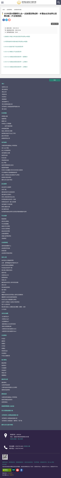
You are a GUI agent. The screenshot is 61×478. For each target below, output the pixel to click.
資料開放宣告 (12, 462)
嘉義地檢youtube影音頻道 (9, 324)
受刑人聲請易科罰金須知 (8, 197)
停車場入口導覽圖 (6, 123)
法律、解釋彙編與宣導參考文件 (10, 262)
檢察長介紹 (5, 87)
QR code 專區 (5, 148)
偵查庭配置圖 (5, 128)
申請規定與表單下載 (7, 267)
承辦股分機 (5, 116)
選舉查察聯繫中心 (6, 245)
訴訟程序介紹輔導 (6, 187)
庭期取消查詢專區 (6, 177)
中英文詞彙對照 (6, 355)
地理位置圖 (13, 439)
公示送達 (4, 309)
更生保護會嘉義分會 (7, 104)
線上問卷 (4, 162)
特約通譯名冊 (5, 209)
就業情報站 (5, 402)
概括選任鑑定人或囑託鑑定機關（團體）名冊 (13, 307)
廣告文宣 (4, 284)
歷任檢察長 (5, 89)
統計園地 (4, 359)
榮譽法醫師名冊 (6, 206)
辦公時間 (20, 439)
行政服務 (4, 368)
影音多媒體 (5, 313)
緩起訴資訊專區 (6, 231)
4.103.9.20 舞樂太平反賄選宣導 (12, 51)
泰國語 (3, 343)
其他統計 (4, 370)
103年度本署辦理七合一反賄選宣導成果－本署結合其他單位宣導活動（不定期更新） (30, 14)
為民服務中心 (5, 101)
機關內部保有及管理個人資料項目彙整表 (12, 294)
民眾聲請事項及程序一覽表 (9, 199)
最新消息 (4, 272)
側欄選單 (2, 2)
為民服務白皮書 (6, 153)
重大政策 (4, 109)
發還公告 (4, 280)
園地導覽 (4, 363)
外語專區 (4, 335)
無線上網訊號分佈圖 (7, 131)
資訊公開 (4, 257)
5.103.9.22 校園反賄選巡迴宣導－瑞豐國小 (16, 56)
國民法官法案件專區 (7, 179)
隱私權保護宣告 (19, 462)
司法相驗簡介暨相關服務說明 (9, 172)
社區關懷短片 (5, 321)
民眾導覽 (4, 113)
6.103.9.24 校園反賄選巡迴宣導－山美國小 (16, 61)
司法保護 (4, 215)
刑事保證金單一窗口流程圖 (9, 201)
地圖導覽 (4, 118)
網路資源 (4, 394)
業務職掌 (4, 99)
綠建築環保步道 (6, 138)
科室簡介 (4, 96)
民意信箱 (4, 157)
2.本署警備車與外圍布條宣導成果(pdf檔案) (15, 41)
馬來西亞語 (5, 350)
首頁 (4, 9)
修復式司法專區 (6, 226)
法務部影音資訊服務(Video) (9, 331)
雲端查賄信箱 (5, 160)
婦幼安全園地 (5, 221)
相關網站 (4, 375)
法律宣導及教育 (6, 385)
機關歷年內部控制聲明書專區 (9, 297)
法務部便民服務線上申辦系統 (9, 145)
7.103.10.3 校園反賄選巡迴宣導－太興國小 (16, 66)
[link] (3, 20)
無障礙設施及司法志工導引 (9, 133)
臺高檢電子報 (43, 462)
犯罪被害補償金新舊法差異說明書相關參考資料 (14, 211)
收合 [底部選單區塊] (55, 80)
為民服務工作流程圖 (7, 204)
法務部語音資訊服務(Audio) (9, 328)
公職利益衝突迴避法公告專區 (9, 387)
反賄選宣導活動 (17, 9)
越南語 (3, 341)
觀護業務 (4, 219)
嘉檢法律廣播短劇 (6, 326)
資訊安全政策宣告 (29, 462)
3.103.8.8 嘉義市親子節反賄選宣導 (13, 46)
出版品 (3, 292)
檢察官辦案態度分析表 (8, 165)
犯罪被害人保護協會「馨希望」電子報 (12, 420)
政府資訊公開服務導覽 (8, 260)
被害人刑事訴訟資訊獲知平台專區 (10, 175)
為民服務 (4, 142)
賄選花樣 (4, 250)
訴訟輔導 (4, 184)
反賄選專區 (9, 9)
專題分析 (4, 372)
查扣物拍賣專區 (6, 287)
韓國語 (3, 348)
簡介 (3, 83)
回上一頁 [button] (55, 23)
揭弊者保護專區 (6, 389)
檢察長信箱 (5, 155)
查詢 (58, 2)
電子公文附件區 (6, 304)
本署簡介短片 (5, 319)
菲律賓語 (4, 353)
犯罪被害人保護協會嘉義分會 (10, 415)
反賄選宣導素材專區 (7, 253)
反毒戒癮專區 (5, 233)
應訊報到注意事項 (6, 194)
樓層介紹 (4, 121)
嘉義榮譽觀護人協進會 (8, 406)
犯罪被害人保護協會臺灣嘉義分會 (11, 106)
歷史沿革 (4, 92)
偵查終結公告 (5, 275)
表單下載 (4, 189)
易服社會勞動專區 (6, 236)
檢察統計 (4, 365)
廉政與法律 (5, 379)
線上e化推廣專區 (6, 150)
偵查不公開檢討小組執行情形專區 (10, 302)
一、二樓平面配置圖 (7, 126)
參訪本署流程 (5, 135)
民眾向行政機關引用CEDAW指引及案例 (12, 170)
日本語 (3, 346)
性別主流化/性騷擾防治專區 (9, 299)
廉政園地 (4, 382)
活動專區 (4, 238)
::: (1, 1)
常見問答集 (36, 462)
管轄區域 (4, 94)
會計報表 (4, 289)
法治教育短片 (5, 316)
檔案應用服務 (5, 167)
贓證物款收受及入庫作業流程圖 (10, 282)
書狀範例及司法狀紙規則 (8, 192)
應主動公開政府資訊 (7, 270)
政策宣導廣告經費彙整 (8, 265)
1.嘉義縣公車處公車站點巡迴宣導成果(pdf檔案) (17, 36)
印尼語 (3, 338)
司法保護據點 (5, 223)
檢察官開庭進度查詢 (7, 399)
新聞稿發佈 (5, 277)
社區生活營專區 (6, 228)
